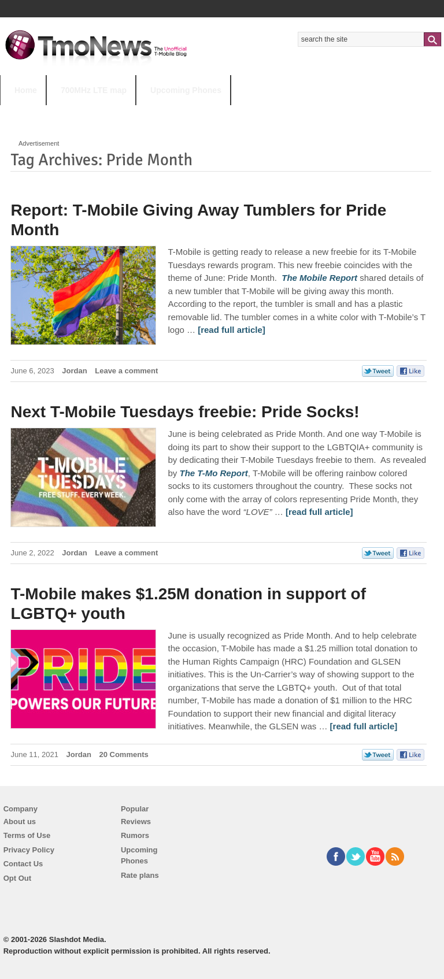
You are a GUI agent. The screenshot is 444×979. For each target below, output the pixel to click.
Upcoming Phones (185, 90)
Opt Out (17, 878)
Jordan (74, 370)
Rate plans (140, 875)
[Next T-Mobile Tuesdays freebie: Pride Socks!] (213, 473)
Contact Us (23, 863)
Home (25, 90)
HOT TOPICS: (29, 113)
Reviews (136, 821)
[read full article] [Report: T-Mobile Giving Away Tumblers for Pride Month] (231, 330)
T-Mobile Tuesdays (285, 113)
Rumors (135, 835)
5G (80, 113)
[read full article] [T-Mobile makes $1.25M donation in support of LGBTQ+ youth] (364, 726)
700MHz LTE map (94, 90)
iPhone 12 (134, 113)
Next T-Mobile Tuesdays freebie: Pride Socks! (184, 412)
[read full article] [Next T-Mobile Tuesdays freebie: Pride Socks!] (319, 512)
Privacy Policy (28, 850)
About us (19, 821)
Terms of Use (26, 835)
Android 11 (202, 113)
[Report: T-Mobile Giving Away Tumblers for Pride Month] (319, 278)
